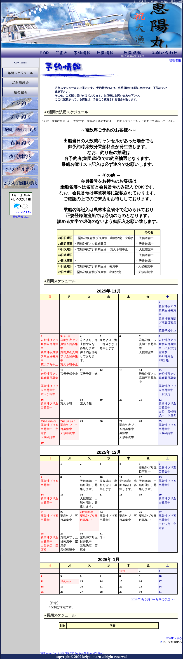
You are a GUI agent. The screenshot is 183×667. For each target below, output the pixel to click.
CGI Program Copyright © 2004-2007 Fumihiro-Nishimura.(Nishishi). (72, 653)
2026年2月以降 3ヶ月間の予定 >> (153, 599)
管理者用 (175, 60)
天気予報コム (20, 216)
